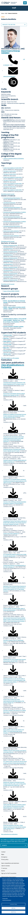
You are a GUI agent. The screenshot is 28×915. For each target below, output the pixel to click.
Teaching (5, 132)
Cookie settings (13, 904)
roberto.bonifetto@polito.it (9, 76)
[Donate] (14, 845)
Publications (6, 360)
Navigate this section (14, 24)
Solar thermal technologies (9, 202)
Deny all (13, 908)
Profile (4, 89)
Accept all (13, 912)
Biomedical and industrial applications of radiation (14, 212)
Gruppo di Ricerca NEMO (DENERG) (11, 291)
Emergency (4, 857)
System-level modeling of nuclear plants (12, 168)
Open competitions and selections (10, 863)
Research (5, 286)
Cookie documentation (6, 900)
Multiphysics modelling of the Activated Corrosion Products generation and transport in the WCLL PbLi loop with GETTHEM (14, 416)
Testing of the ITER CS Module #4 (11, 533)
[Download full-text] (13, 373)
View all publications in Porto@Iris (12, 366)
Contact (3, 852)
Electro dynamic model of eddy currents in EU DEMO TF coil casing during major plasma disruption (13, 731)
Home (2, 13)
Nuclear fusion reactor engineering (11, 231)
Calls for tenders (5, 865)
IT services (4, 868)
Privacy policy (5, 898)
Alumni (3, 870)
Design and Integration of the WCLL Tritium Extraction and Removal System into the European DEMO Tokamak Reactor (14, 827)
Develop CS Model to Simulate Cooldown (13, 326)
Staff (6, 13)
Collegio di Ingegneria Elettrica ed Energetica (13, 158)
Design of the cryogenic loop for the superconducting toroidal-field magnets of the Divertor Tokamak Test (13, 701)
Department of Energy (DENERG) (10, 52)
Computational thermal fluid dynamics (11, 198)
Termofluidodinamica (8, 248)
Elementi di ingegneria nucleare (10, 245)
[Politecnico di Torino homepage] (9, 3)
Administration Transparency (8, 877)
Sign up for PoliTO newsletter (8, 873)
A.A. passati (7, 194)
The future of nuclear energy (9, 171)
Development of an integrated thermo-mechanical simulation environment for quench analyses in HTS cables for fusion (15, 481)
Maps (2, 854)
